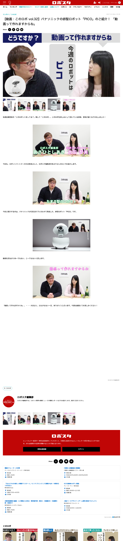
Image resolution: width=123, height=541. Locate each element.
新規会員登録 (42, 449)
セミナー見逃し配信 (40, 7)
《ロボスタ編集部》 (113, 380)
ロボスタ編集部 (27, 397)
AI (70, 7)
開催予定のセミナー (25, 7)
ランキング (13, 7)
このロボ (8, 388)
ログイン (81, 449)
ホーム (4, 7)
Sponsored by (108, 517)
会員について (54, 7)
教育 (112, 7)
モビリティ (88, 7)
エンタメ (105, 7)
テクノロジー (77, 7)
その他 (118, 7)
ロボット (64, 7)
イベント (97, 7)
